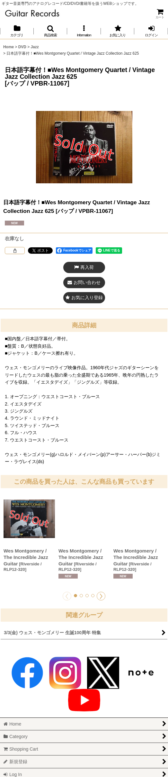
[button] (50, 31)
